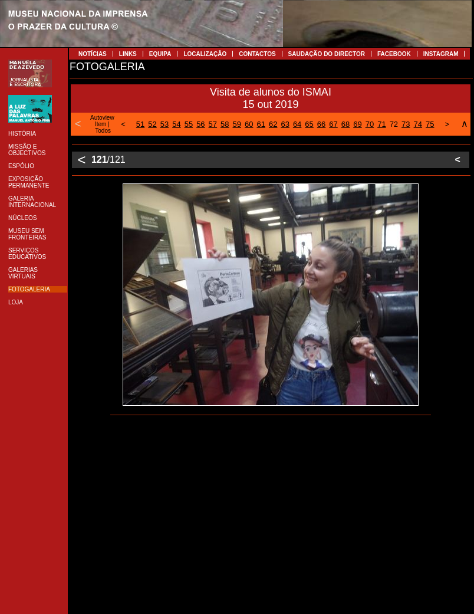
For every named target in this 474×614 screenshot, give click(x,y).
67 (333, 124)
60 (249, 124)
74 (418, 124)
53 (164, 124)
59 (237, 124)
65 (309, 124)
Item (100, 124)
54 (176, 124)
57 (213, 124)
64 (297, 124)
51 (140, 124)
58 (224, 124)
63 (285, 124)
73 (405, 124)
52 (152, 124)
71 (381, 124)
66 (321, 124)
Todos (103, 130)
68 (345, 124)
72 (394, 124)
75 (430, 124)
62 (273, 124)
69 (357, 124)
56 (200, 124)
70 (370, 124)
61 (260, 124)
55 (189, 124)
